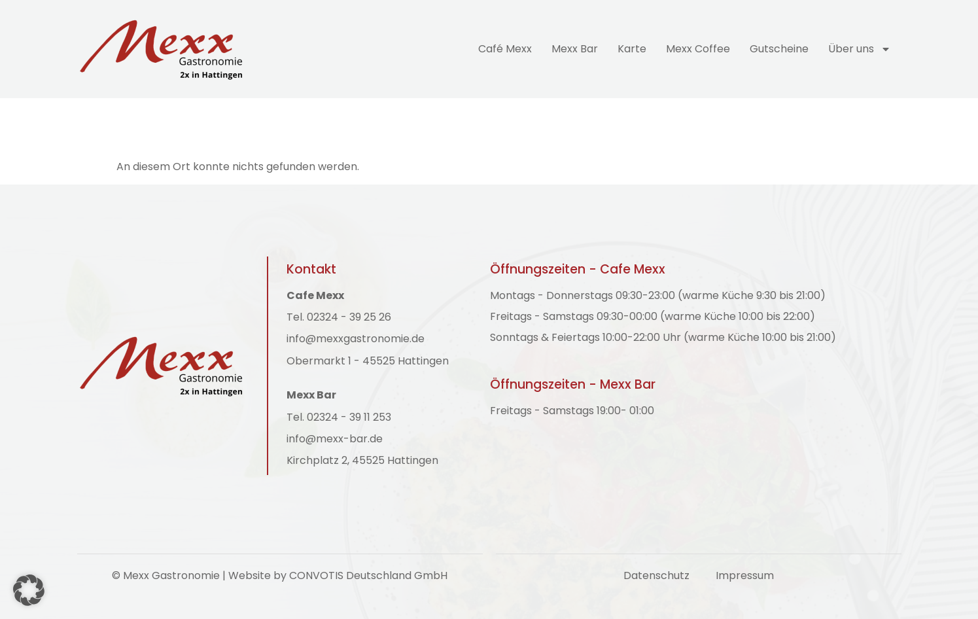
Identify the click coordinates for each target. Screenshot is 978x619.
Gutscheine (779, 48)
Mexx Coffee (698, 48)
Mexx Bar (574, 48)
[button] (29, 590)
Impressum (745, 575)
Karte (632, 48)
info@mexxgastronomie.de (356, 339)
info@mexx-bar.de (335, 439)
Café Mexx (505, 48)
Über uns (859, 49)
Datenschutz (656, 575)
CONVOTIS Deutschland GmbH (368, 575)
